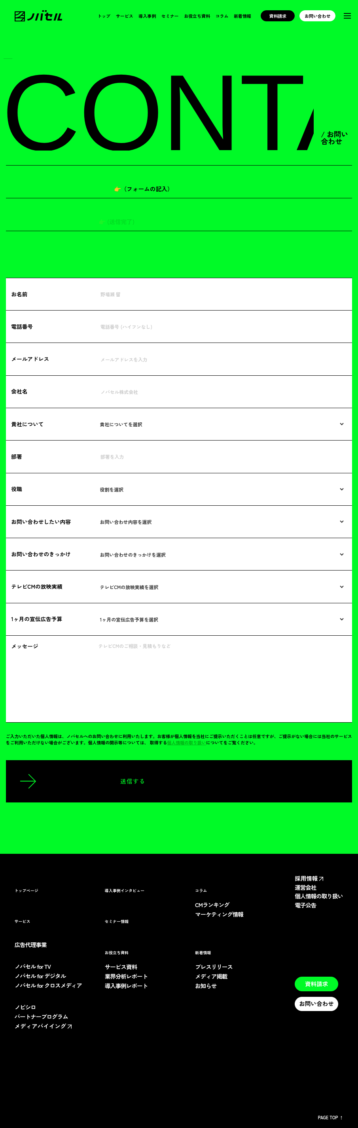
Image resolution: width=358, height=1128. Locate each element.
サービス (124, 16)
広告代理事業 (31, 945)
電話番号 (22, 326)
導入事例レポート (127, 986)
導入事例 (146, 16)
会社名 (19, 391)
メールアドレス (30, 359)
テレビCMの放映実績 (37, 586)
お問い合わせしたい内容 (41, 521)
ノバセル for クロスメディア (49, 986)
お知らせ (206, 986)
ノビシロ (26, 1007)
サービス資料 (121, 967)
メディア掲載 (211, 976)
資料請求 (277, 16)
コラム (221, 16)
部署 (16, 456)
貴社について (27, 424)
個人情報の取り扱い (192, 742)
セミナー (169, 16)
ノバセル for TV (34, 967)
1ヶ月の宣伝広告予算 (37, 619)
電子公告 (306, 911)
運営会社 (306, 888)
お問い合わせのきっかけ (41, 554)
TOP (8, 56)
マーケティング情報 (219, 914)
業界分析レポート (127, 976)
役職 (16, 489)
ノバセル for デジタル (41, 976)
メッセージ (25, 646)
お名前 (19, 294)
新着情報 (242, 16)
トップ (103, 16)
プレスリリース (214, 967)
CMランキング (212, 905)
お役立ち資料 (197, 16)
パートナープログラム (42, 1017)
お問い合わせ (318, 16)
